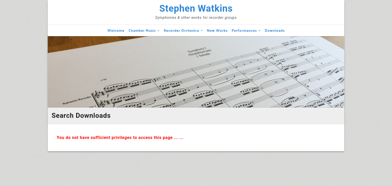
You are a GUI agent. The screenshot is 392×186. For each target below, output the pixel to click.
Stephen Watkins (196, 8)
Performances (244, 30)
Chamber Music (142, 30)
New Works (217, 30)
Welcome (116, 30)
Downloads (275, 30)
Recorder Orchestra (181, 30)
